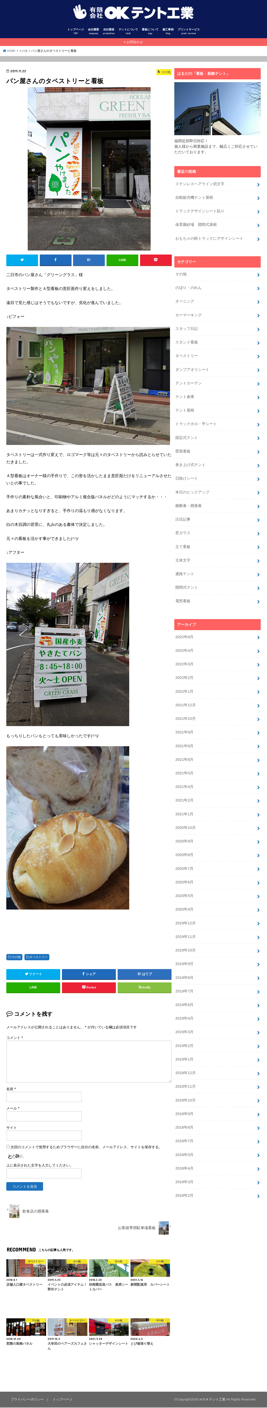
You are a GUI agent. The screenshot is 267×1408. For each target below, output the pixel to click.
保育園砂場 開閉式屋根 (196, 224)
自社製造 (109, 32)
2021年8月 (184, 734)
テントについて (128, 32)
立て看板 (182, 539)
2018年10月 (185, 1079)
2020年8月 (184, 840)
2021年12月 (185, 694)
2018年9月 (184, 1092)
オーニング (184, 300)
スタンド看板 (186, 339)
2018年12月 (185, 1052)
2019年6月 (184, 986)
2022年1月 (184, 681)
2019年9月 (184, 946)
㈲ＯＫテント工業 (212, 1400)
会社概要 (93, 32)
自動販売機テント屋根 (194, 198)
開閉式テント (186, 579)
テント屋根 (184, 406)
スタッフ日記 (186, 326)
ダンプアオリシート (192, 366)
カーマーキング (188, 313)
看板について (150, 32)
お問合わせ (135, 43)
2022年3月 (184, 654)
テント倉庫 (184, 393)
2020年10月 (185, 813)
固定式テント (186, 432)
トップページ (75, 32)
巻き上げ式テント (190, 459)
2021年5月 (184, 760)
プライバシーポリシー (27, 1400)
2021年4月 (184, 774)
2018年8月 (184, 1106)
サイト (11, 1128)
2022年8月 (184, 627)
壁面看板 (182, 446)
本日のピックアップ (192, 486)
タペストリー (38, 958)
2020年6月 (184, 867)
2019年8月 (184, 960)
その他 (16, 958)
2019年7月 (184, 973)
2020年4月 (184, 893)
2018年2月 (184, 1172)
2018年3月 (184, 1159)
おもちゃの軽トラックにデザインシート (209, 238)
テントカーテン (188, 379)
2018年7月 (184, 1119)
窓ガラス (182, 526)
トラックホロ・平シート (196, 419)
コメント (14, 1038)
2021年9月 (184, 720)
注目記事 (182, 512)
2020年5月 (184, 880)
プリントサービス (189, 32)
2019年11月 (185, 920)
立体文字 (182, 552)
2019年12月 (185, 906)
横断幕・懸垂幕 (188, 499)
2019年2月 (184, 1026)
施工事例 (168, 32)
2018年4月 (184, 1146)
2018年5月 (184, 1132)
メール (13, 1109)
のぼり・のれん (188, 286)
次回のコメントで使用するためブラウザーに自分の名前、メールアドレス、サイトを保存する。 (86, 1148)
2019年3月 (184, 1013)
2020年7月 (184, 853)
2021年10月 (185, 707)
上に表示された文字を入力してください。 (39, 1166)
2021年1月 (184, 800)
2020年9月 (184, 827)
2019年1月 (184, 1039)
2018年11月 (185, 1066)
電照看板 (182, 592)
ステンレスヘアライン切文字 (199, 184)
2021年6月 (184, 747)
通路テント (184, 565)
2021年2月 (184, 787)
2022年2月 (184, 667)
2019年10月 (185, 933)
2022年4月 (184, 641)
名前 (11, 1090)
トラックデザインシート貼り (199, 211)
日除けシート (186, 472)
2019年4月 (184, 999)
